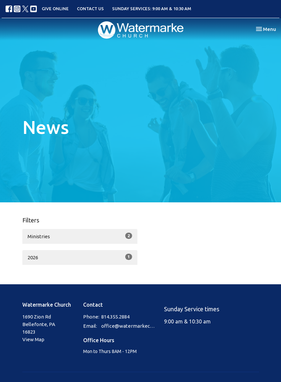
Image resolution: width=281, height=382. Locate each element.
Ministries (80, 236)
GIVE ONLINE (55, 8)
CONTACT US (90, 8)
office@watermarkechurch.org (129, 326)
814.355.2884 (115, 316)
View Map (33, 339)
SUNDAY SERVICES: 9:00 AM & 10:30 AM (151, 8)
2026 (80, 257)
